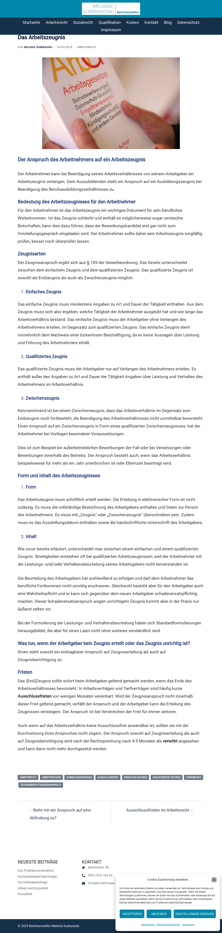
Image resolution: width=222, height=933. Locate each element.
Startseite (31, 22)
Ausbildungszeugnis (79, 777)
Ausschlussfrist (107, 777)
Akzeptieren (132, 914)
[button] (214, 880)
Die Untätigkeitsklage (32, 882)
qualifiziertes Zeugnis (166, 777)
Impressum (188, 924)
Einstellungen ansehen (195, 914)
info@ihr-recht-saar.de (103, 883)
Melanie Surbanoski (38, 47)
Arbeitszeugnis (51, 777)
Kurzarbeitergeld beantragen (37, 876)
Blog (168, 22)
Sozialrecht (83, 22)
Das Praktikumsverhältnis (36, 870)
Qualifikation (110, 22)
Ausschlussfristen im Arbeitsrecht (157, 810)
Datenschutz (148, 924)
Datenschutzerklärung (168, 924)
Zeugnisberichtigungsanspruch (40, 785)
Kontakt (151, 22)
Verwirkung (193, 777)
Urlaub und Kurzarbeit (33, 888)
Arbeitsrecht (57, 22)
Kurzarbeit (25, 894)
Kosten (132, 22)
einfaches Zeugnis (135, 777)
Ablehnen (159, 914)
